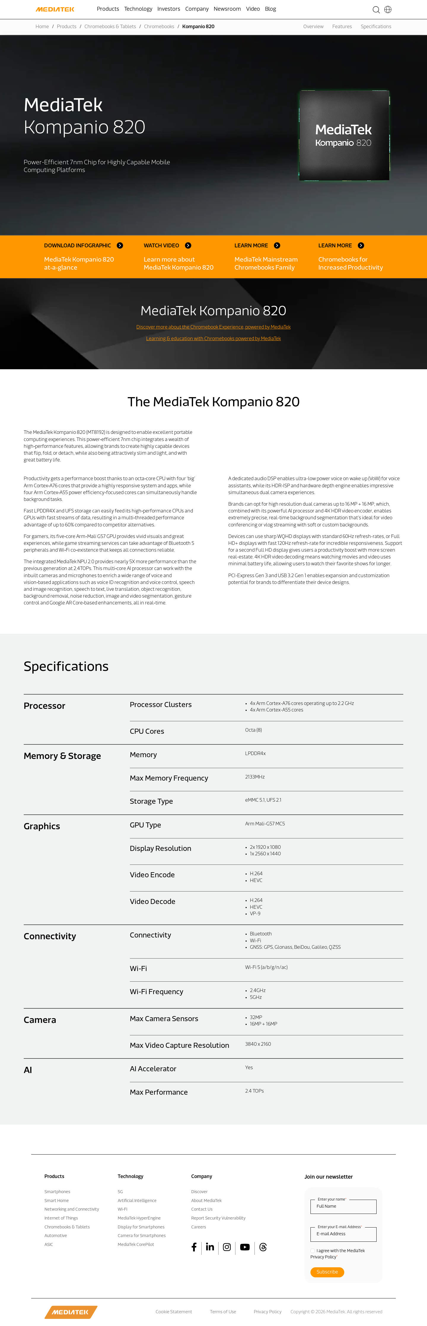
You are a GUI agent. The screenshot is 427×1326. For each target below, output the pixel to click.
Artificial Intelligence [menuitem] (137, 1201)
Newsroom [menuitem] (227, 9)
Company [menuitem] (197, 9)
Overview (313, 27)
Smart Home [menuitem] (56, 1201)
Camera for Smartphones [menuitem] (142, 1236)
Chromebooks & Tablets (110, 27)
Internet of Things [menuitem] (61, 1218)
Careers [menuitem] (198, 1227)
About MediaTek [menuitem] (206, 1201)
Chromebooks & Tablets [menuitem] (67, 1227)
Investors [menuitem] (168, 9)
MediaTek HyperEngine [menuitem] (139, 1218)
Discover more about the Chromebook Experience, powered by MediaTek (213, 327)
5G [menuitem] (120, 1192)
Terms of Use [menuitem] (223, 1312)
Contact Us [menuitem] (202, 1209)
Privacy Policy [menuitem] (268, 1312)
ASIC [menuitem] (48, 1245)
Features (342, 27)
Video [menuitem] (253, 9)
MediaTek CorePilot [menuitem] (136, 1245)
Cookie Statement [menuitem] (174, 1312)
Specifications (376, 27)
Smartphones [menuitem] (57, 1192)
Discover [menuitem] (199, 1192)
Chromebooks (159, 27)
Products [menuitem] (108, 9)
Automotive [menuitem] (55, 1236)
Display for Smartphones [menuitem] (141, 1227)
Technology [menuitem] (138, 9)
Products (67, 27)
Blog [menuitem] (270, 9)
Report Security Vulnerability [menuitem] (218, 1218)
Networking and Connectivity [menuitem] (71, 1209)
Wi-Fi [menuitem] (122, 1209)
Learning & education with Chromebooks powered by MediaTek (213, 339)
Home (42, 27)
